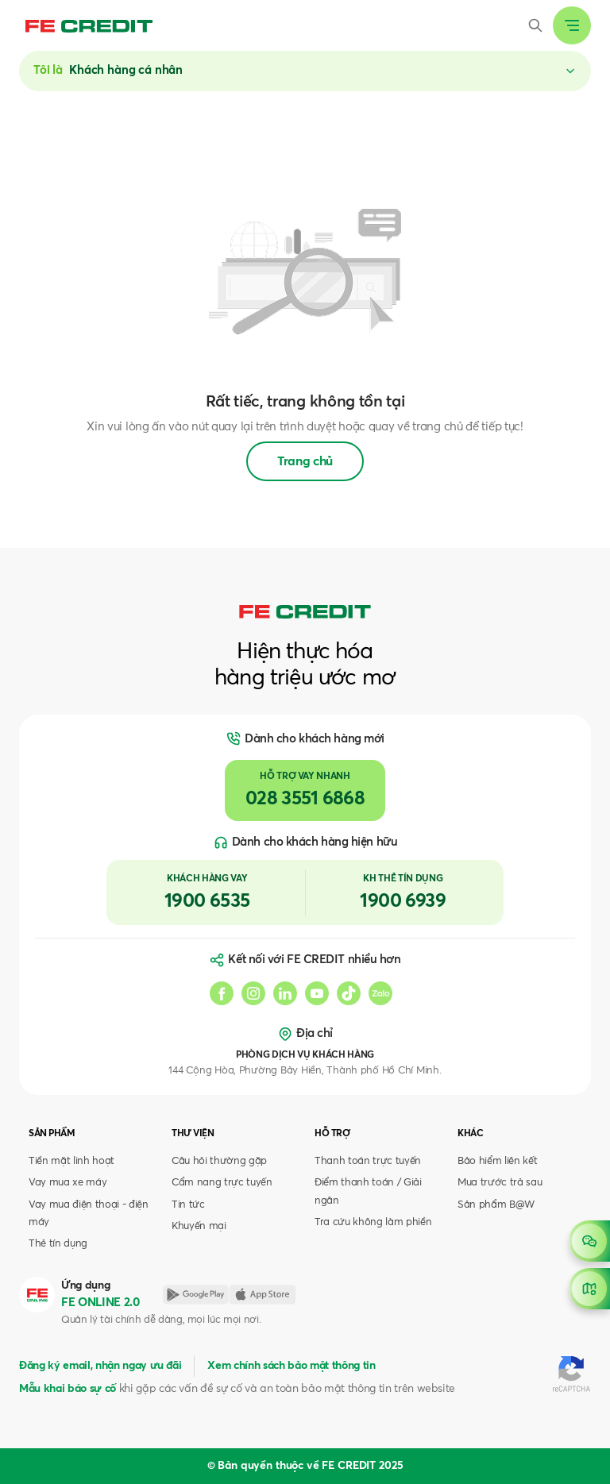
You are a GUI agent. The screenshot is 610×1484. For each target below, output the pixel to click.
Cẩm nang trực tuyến (222, 1183)
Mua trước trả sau (500, 1183)
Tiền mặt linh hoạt (71, 1161)
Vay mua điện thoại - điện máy (89, 1214)
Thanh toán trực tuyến (368, 1161)
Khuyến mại (199, 1226)
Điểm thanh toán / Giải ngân (368, 1191)
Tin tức (188, 1205)
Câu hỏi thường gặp (219, 1161)
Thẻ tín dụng (58, 1244)
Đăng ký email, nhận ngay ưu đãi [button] (100, 1365)
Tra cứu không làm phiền (373, 1222)
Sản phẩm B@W (496, 1205)
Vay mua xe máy (67, 1183)
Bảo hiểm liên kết (497, 1161)
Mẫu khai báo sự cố (67, 1388)
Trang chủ (305, 461)
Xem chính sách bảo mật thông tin (291, 1365)
